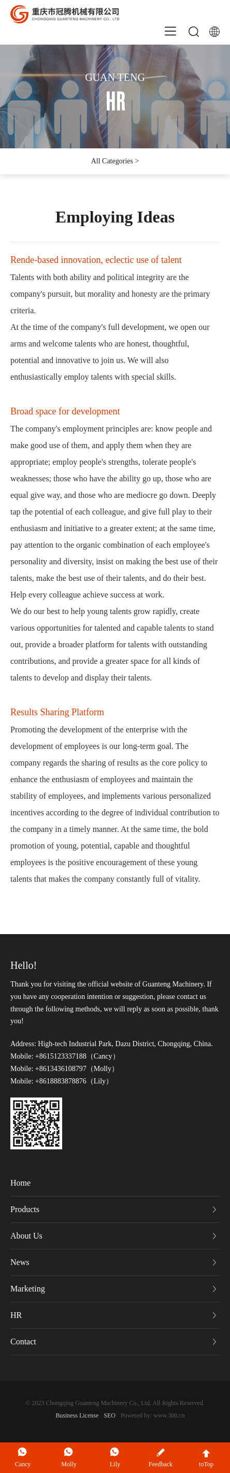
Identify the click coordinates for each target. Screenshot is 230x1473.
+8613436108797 (59, 1069)
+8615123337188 (59, 1056)
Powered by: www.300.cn (153, 1415)
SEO (110, 1415)
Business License (76, 1415)
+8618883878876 (59, 1081)
